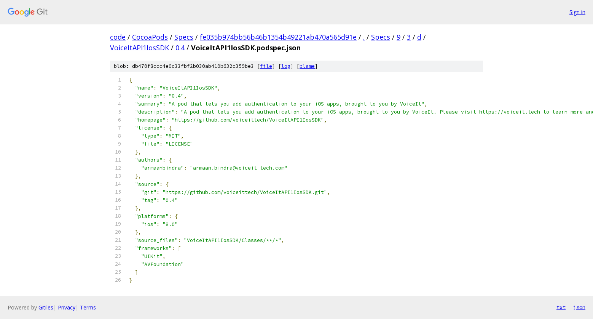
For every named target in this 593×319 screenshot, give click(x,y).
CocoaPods (150, 37)
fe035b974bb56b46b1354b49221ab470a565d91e (278, 37)
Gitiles (45, 307)
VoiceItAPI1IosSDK (139, 47)
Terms (88, 307)
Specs (183, 37)
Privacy (66, 307)
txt (561, 307)
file (266, 66)
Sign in (577, 12)
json (579, 307)
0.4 (180, 47)
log (285, 66)
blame (307, 66)
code (118, 37)
